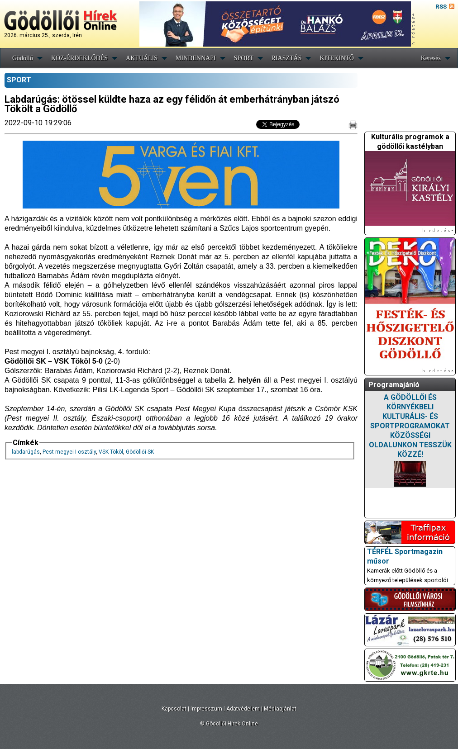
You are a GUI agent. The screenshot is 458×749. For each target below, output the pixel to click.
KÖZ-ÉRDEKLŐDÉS (79, 58)
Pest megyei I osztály (69, 452)
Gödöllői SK (140, 452)
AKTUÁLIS (141, 58)
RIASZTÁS (287, 58)
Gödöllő (22, 58)
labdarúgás (26, 452)
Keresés (431, 58)
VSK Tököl (111, 452)
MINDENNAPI (196, 58)
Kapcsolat (174, 709)
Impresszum (206, 709)
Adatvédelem (243, 709)
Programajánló (394, 384)
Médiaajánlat (280, 709)
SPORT (243, 58)
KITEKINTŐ (336, 58)
